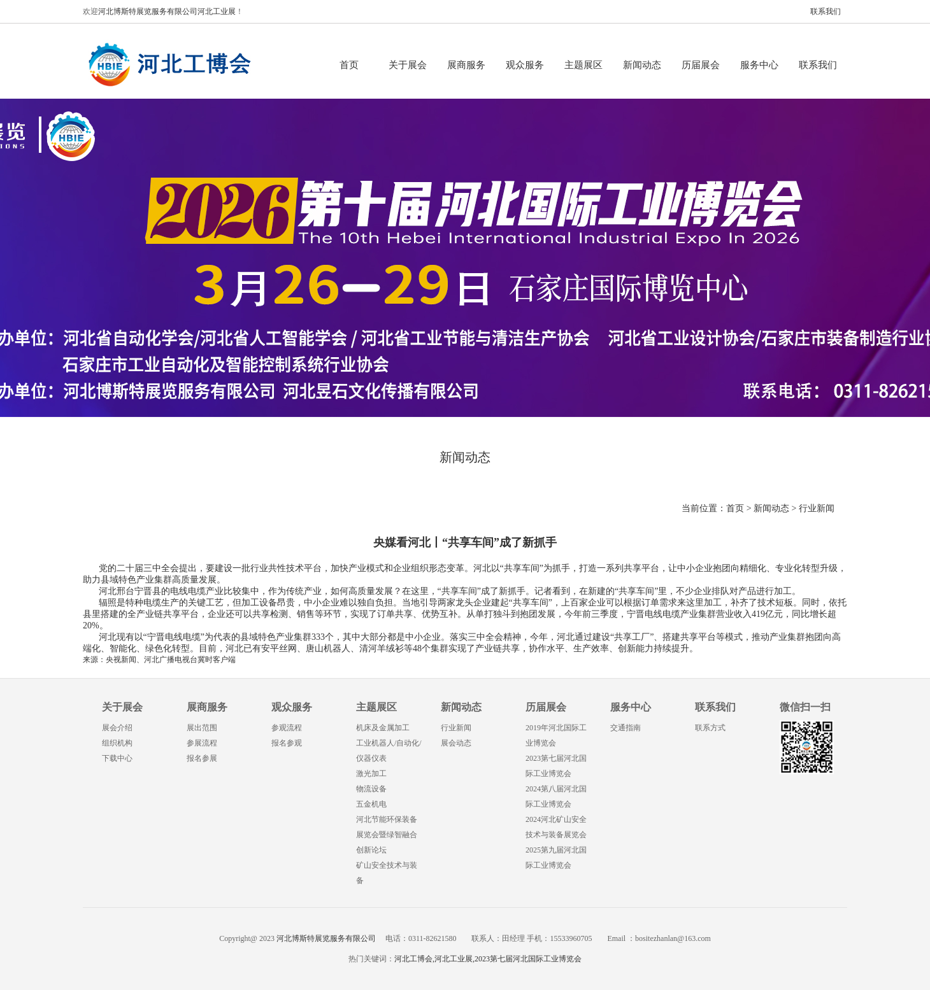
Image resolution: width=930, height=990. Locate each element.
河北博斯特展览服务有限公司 (325, 938)
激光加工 (371, 773)
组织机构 (117, 743)
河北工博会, (414, 958)
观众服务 (525, 65)
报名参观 (286, 743)
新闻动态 (642, 65)
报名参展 (202, 758)
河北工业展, (454, 958)
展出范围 (202, 727)
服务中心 (759, 65)
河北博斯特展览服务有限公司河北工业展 (167, 11)
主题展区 (583, 65)
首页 (349, 65)
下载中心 (117, 758)
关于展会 (408, 65)
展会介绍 (117, 727)
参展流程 (202, 743)
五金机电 (371, 804)
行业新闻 (816, 508)
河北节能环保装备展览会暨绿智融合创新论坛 (386, 834)
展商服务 (466, 65)
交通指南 (625, 727)
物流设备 (371, 788)
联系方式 (710, 727)
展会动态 (456, 743)
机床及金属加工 (383, 727)
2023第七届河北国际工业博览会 (528, 958)
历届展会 (701, 65)
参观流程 (286, 727)
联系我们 (825, 11)
